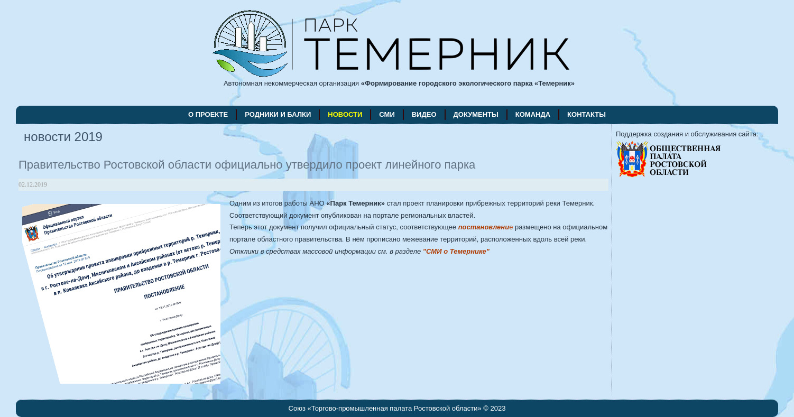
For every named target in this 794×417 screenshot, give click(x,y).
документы (476, 114)
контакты (586, 114)
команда (532, 114)
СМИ (386, 114)
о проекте (208, 114)
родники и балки (278, 114)
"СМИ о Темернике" (456, 251)
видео (424, 114)
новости (345, 114)
